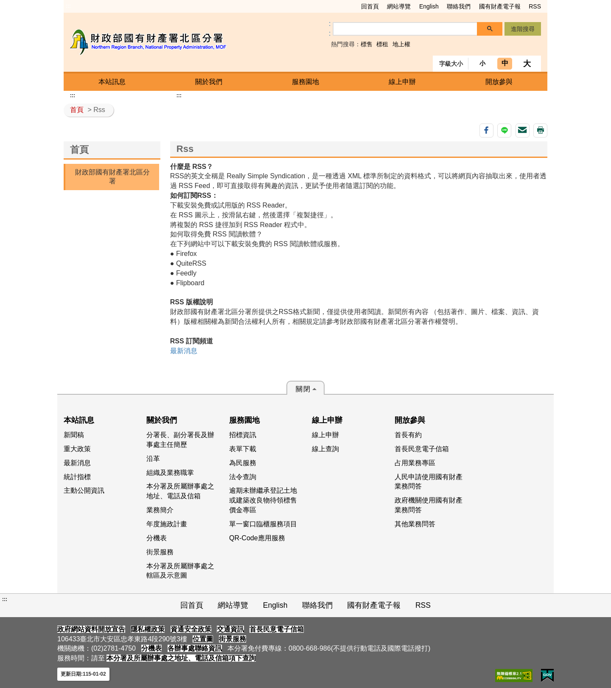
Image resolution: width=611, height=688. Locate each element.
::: (68, 6)
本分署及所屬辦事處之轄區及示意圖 (180, 570)
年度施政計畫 (166, 524)
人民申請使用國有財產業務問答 (428, 481)
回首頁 (370, 6)
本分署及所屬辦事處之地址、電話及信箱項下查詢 (181, 658)
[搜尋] (405, 29)
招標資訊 (242, 434)
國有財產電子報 (500, 6)
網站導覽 (399, 6)
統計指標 (77, 476)
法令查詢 (242, 476)
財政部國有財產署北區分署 (112, 176)
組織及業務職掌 (170, 472)
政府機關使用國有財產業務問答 (428, 505)
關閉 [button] (303, 389)
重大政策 (77, 448)
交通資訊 (230, 629)
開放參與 (499, 81)
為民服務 (242, 462)
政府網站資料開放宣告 (91, 629)
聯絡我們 (459, 6)
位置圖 (203, 639)
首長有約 (408, 434)
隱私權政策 (148, 629)
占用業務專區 (415, 462)
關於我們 (208, 81)
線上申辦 (402, 81)
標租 (382, 44)
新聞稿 (74, 434)
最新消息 (183, 350)
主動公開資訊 (84, 490)
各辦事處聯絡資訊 (195, 648)
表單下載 (242, 448)
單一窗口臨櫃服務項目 (263, 524)
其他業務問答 (415, 524)
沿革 (153, 458)
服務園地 (305, 81)
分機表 (156, 538)
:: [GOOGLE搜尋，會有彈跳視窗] (330, 28)
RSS (535, 6)
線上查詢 (325, 448)
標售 (367, 44)
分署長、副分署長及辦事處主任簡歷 (180, 439)
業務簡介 (160, 510)
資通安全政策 (191, 629)
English (429, 6)
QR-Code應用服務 (257, 538)
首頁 (77, 109)
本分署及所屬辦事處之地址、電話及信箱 (180, 491)
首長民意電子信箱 (422, 448)
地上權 (401, 44)
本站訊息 (112, 81)
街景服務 (160, 552)
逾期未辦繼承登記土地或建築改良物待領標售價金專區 (263, 500)
